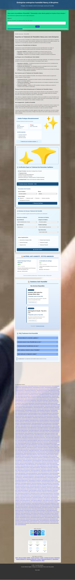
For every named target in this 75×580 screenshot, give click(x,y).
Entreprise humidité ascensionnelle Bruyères (25, 423)
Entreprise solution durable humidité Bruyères (35, 486)
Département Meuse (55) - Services (34, 559)
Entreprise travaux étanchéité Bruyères (41, 510)
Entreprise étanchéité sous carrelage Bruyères (23, 523)
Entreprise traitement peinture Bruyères (27, 509)
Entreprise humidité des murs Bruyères (25, 426)
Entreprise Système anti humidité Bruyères (23, 490)
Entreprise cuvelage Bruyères (29, 406)
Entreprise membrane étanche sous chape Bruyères (30, 453)
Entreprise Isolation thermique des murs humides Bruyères (47, 450)
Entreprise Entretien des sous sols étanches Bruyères (32, 419)
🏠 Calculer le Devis (37, 249)
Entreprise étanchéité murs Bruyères (54, 520)
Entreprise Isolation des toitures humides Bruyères (36, 449)
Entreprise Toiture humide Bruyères (46, 496)
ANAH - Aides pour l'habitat (20, 558)
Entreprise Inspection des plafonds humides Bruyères (24, 443)
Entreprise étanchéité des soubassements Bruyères (42, 519)
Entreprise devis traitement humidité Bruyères (39, 406)
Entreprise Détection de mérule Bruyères (23, 413)
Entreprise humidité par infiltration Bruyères (34, 430)
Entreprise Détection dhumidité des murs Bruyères (34, 413)
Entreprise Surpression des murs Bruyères (32, 489)
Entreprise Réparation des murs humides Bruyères (35, 480)
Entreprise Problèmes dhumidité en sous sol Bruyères (27, 466)
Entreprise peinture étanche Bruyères (37, 460)
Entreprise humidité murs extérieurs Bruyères (42, 429)
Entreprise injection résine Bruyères (54, 440)
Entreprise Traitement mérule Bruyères (54, 506)
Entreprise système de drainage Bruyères (47, 490)
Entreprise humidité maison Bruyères (32, 429)
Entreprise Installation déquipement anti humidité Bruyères (39, 446)
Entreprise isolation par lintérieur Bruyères (34, 450)
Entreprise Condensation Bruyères (19, 400)
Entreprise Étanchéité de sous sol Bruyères (47, 516)
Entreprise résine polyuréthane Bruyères (47, 483)
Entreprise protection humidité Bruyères (35, 470)
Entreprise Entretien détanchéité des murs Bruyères (45, 419)
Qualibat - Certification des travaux (47, 558)
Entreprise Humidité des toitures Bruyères (47, 426)
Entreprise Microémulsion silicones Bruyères (52, 453)
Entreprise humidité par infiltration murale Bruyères (21, 430)
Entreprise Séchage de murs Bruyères (35, 493)
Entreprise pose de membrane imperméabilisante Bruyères (27, 463)
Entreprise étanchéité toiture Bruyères (45, 523)
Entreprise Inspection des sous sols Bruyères (37, 443)
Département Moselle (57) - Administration (49, 559)
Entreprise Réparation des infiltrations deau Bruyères (21, 480)
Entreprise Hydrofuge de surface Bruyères (50, 433)
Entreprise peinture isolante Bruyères (27, 460)
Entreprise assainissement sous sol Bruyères (44, 389)
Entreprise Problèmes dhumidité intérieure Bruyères (40, 466)
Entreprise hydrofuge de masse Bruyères (39, 433)
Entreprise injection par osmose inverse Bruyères (44, 440)
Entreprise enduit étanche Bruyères (48, 416)
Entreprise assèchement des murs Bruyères (53, 390)
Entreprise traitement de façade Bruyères (25, 500)
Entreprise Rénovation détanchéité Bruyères (28, 476)
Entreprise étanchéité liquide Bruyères (44, 520)
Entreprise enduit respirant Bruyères (39, 416)
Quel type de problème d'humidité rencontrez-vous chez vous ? (20, 20)
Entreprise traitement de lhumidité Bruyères (26, 503)
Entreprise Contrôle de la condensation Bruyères (30, 400)
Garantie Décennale (22, 242)
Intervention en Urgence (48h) (24, 240)
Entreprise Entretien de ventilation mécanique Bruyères (39, 417)
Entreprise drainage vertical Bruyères (36, 409)
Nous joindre (51, 567)
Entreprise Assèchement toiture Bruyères (47, 393)
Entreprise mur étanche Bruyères (34, 456)
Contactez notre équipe (40, 326)
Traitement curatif (29, 198)
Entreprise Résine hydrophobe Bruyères (36, 483)
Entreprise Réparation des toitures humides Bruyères (48, 480)
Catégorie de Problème (43, 220)
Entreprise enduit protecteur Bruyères (29, 416)
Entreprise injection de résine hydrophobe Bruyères (21, 439)
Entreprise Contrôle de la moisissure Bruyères (42, 400)
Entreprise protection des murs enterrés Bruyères (24, 470)
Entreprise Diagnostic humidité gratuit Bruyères (51, 406)
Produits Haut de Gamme (44, 240)
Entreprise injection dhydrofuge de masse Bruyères (44, 439)
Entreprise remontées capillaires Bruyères (20, 473)
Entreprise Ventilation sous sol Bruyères (49, 513)
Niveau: (39, 191)
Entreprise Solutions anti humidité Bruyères (20, 489)
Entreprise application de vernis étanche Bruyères (21, 386)
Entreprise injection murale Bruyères (22, 440)
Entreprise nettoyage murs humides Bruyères (31, 459)
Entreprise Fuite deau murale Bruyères (54, 420)
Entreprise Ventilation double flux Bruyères (51, 510)
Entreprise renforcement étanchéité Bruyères (43, 473)
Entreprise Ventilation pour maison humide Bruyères (37, 513)
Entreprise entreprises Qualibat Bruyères (27, 417)
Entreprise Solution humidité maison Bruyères (47, 486)
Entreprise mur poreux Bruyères (26, 456)
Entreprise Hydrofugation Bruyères (29, 433)
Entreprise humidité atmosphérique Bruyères (37, 423)
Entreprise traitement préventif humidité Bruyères (38, 509)
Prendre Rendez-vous (32, 302)
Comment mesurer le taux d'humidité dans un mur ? (29, 342)
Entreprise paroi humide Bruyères (42, 459)
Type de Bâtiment (20, 220)
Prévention (37, 198)
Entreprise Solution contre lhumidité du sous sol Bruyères (22, 486)
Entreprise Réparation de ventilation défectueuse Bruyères (49, 479)
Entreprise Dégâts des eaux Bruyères (19, 410)
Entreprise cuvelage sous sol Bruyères (20, 406)
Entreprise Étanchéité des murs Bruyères (31, 519)
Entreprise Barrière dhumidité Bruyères (46, 396)
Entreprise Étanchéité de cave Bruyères (25, 516)
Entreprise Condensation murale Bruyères (41, 399)
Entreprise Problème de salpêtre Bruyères (52, 463)
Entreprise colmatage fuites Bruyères (19, 399)
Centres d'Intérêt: (21, 196)
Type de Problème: (21, 191)
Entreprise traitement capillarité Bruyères (20, 499)
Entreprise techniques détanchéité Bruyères (36, 496)
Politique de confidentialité (37, 567)
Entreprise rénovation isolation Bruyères (39, 476)
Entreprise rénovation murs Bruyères (49, 476)
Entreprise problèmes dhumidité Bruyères (52, 466)
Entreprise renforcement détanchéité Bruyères (31, 473)
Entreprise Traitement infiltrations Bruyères (34, 506)
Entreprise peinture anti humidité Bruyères (51, 459)
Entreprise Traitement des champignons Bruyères (38, 503)
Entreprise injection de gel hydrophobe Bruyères (51, 436)
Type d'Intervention (42, 230)
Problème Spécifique (42, 225)
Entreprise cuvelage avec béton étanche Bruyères (41, 403)
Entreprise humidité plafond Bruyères (54, 430)
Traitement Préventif (43, 245)
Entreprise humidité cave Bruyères (47, 423)
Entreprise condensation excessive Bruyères (30, 399)
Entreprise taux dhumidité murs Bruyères (25, 496)
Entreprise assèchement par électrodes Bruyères (24, 393)
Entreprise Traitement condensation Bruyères (31, 499)
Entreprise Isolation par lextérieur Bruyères (23, 450)
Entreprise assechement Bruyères (19, 390)
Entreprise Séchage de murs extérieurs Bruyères (24, 493)
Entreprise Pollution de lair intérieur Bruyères (47, 460)
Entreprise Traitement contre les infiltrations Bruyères (44, 499)
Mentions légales (28, 567)
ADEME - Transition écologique (33, 558)
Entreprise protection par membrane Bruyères (46, 470)
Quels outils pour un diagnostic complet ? (27, 354)
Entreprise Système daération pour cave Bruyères (35, 490)
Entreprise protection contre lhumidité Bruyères (29, 469)
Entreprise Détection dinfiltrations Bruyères (46, 413)
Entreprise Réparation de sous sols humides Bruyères (24, 479)
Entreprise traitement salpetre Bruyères (49, 509)
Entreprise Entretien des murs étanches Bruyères (52, 417)
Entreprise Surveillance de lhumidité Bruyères (43, 489)
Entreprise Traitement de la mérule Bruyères (48, 500)
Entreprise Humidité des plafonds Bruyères (36, 426)
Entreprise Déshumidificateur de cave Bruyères (31, 410)
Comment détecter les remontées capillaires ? (28, 338)
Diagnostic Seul (22, 245)
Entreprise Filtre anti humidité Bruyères (44, 420)
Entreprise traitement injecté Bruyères (44, 506)
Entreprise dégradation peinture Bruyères (54, 409)
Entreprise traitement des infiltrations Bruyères (50, 503)
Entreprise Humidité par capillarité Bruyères (54, 429)
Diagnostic (21, 198)
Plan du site (45, 567)
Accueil (22, 567)
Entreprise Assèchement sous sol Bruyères (35, 393)
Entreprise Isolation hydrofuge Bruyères (48, 449)
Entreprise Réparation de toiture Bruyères (37, 479)
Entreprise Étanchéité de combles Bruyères (35, 516)
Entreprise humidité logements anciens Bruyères (21, 429)
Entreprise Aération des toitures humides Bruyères (24, 396)
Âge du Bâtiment (20, 225)
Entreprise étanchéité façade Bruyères (25, 520)
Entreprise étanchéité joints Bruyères (34, 520)
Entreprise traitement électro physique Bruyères (30, 510)
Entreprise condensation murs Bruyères (52, 399)
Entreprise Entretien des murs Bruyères (20, 419)
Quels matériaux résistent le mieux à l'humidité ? (29, 350)
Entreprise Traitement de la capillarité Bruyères (36, 500)
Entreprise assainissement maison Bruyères (32, 389)
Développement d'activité (24, 200)
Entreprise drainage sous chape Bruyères (26, 409)
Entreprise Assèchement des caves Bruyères (42, 390)
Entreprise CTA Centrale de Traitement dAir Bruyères (28, 403)
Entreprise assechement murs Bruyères (55, 389)
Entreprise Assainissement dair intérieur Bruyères (45, 386)
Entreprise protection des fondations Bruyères (41, 469)
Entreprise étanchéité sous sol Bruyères (35, 523)
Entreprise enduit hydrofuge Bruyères (19, 416)
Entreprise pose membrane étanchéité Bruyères (40, 463)
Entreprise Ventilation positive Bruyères (25, 513)
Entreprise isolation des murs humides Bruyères (24, 449)
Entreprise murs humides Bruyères (52, 456)
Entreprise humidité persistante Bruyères (45, 430)
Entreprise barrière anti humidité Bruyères (36, 396)
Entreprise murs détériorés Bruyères (43, 456)
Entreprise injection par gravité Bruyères (32, 440)
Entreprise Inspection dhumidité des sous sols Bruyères (50, 443)
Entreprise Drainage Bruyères (45, 409)
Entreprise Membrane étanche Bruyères (42, 453)
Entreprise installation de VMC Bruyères (27, 446)
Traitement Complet (43, 242)
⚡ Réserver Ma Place (38, 203)
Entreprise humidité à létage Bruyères (19, 433)
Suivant (37, 26)
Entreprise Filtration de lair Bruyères (34, 420)
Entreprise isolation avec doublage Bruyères (52, 446)
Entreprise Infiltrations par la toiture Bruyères (27, 436)
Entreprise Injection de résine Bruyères (33, 439)
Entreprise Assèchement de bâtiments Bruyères (30, 390)
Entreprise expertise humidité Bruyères (24, 420)
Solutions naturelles (45, 198)
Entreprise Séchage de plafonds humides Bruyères (46, 493)
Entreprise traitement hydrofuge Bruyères (23, 506)
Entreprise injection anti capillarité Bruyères (39, 436)
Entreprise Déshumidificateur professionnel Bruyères (43, 410)
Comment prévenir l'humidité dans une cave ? (28, 346)
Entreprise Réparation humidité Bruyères (26, 483)
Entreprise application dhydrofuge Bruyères (33, 386)
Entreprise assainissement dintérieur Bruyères (21, 389)
